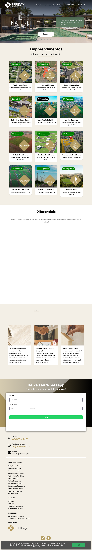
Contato (81, 5)
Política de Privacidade (15, 509)
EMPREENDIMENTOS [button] (53, 5)
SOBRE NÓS (70, 5)
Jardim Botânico (13, 479)
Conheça (46, 34)
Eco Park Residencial (15, 484)
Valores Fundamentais (15, 506)
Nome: (11, 396)
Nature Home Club (14, 471)
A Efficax (11, 501)
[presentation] (32, 424)
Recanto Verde (13, 494)
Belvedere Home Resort (16, 474)
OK (79, 545)
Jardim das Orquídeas (15, 489)
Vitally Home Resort (14, 466)
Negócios (11, 504)
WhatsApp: (13, 405)
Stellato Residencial (14, 481)
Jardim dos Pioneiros (15, 491)
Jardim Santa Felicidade (16, 476)
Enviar (46, 417)
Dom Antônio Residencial (16, 486)
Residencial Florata (14, 468)
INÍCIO (38, 5)
